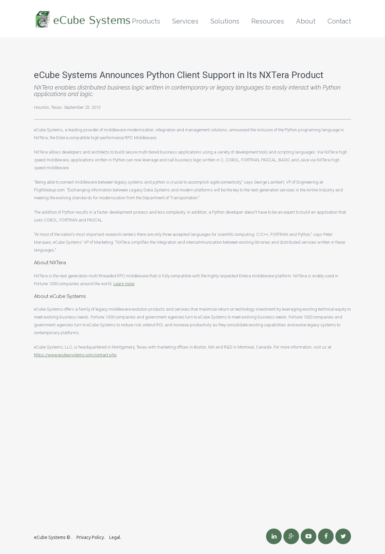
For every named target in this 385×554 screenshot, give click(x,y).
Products (146, 21)
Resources (267, 21)
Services (185, 21)
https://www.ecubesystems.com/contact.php (75, 354)
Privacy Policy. (90, 537)
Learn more (123, 283)
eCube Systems (50, 537)
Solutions (224, 21)
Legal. (115, 537)
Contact (339, 21)
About (305, 21)
